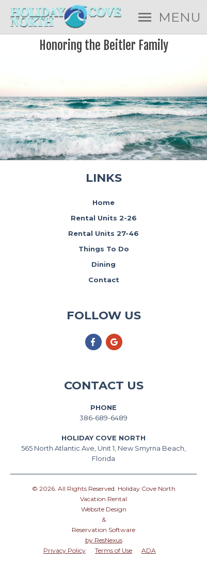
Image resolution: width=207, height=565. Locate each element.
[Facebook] (93, 348)
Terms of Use (113, 550)
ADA (148, 550)
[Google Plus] (114, 348)
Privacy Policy (64, 550)
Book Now (103, 126)
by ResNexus (103, 540)
